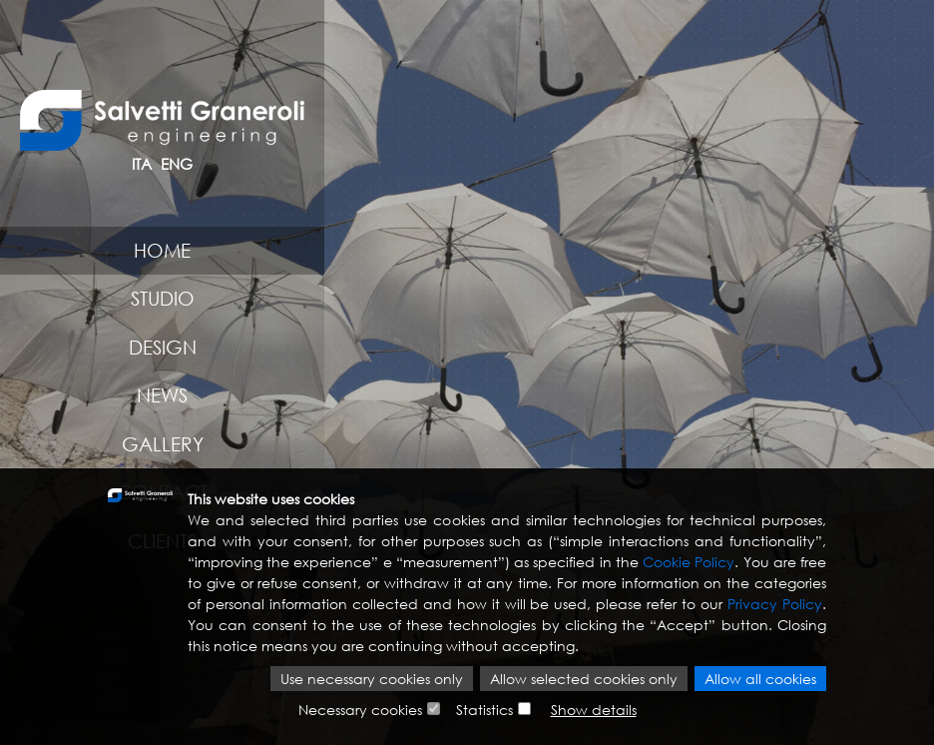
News (162, 394)
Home (162, 250)
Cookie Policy (688, 561)
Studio (163, 298)
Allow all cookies (760, 678)
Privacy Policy (774, 603)
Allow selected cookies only (584, 678)
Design (163, 347)
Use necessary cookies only (371, 678)
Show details (594, 709)
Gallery (163, 443)
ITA (142, 164)
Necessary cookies (360, 709)
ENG (177, 164)
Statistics (484, 709)
